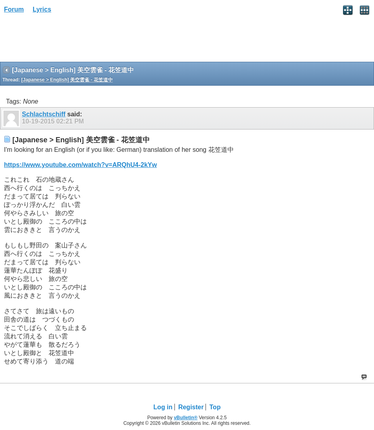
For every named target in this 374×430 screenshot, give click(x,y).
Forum (14, 9)
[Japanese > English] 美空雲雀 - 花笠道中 (67, 79)
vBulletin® (186, 417)
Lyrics (42, 9)
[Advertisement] (63, 40)
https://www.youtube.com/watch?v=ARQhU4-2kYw (80, 164)
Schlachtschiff (43, 114)
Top (215, 407)
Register (191, 407)
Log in (162, 407)
